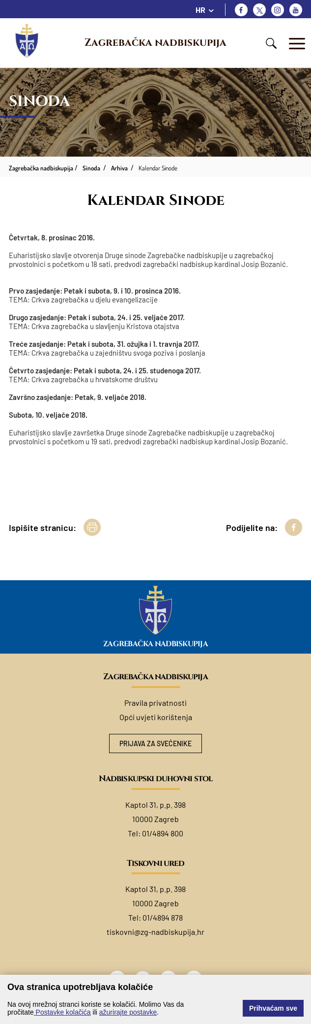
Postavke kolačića (62, 1012)
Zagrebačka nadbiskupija (155, 43)
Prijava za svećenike (155, 743)
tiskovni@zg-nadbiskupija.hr (155, 931)
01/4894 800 (162, 833)
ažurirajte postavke (128, 1012)
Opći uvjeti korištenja (155, 717)
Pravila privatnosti (155, 702)
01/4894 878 (162, 917)
